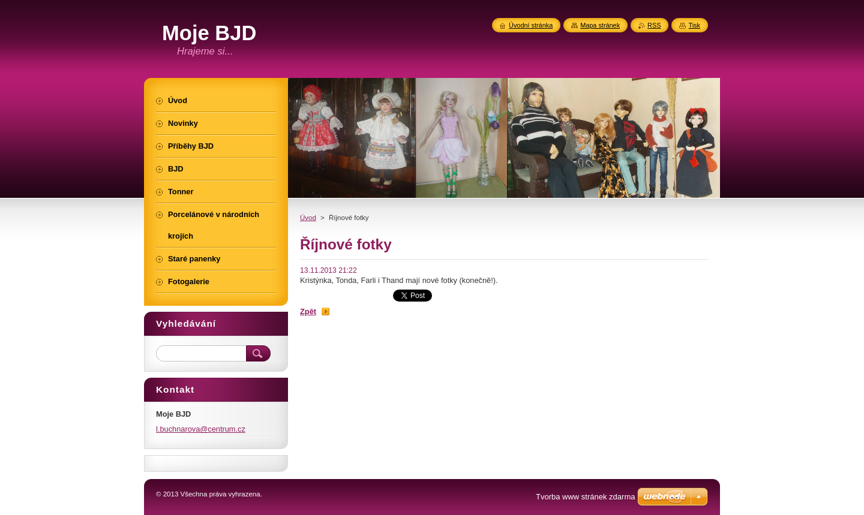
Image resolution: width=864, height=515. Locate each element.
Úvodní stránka (531, 25)
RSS (654, 25)
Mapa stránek (600, 25)
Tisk (694, 25)
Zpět (308, 311)
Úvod (308, 217)
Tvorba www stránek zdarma (585, 496)
